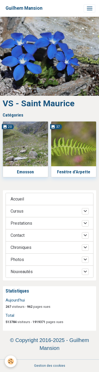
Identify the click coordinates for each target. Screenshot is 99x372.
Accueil (17, 199)
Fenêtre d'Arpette (73, 171)
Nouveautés (22, 271)
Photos (17, 259)
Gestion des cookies (49, 366)
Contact (18, 235)
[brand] (24, 8)
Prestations (21, 223)
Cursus (17, 211)
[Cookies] (11, 361)
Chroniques (21, 247)
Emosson (25, 171)
